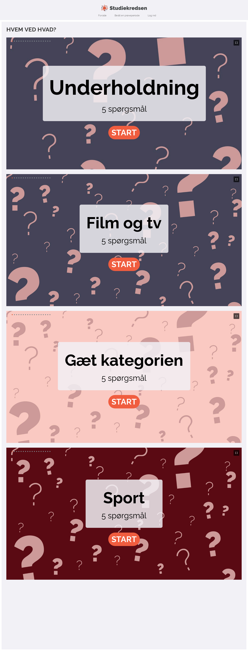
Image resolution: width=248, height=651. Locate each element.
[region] (124, 103)
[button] (124, 132)
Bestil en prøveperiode (127, 15)
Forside (102, 15)
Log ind (152, 15)
